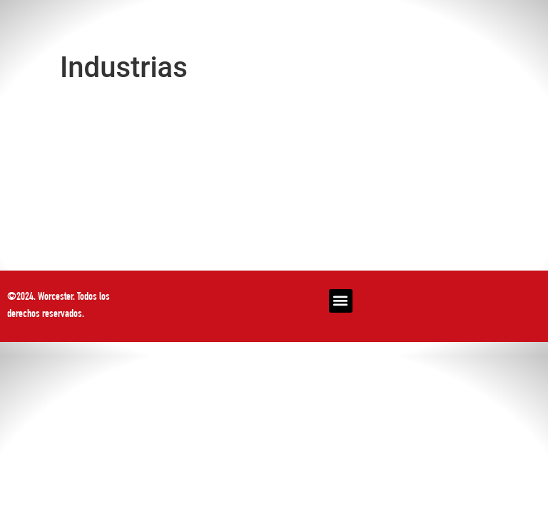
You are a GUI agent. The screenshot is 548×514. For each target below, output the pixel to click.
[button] (340, 301)
